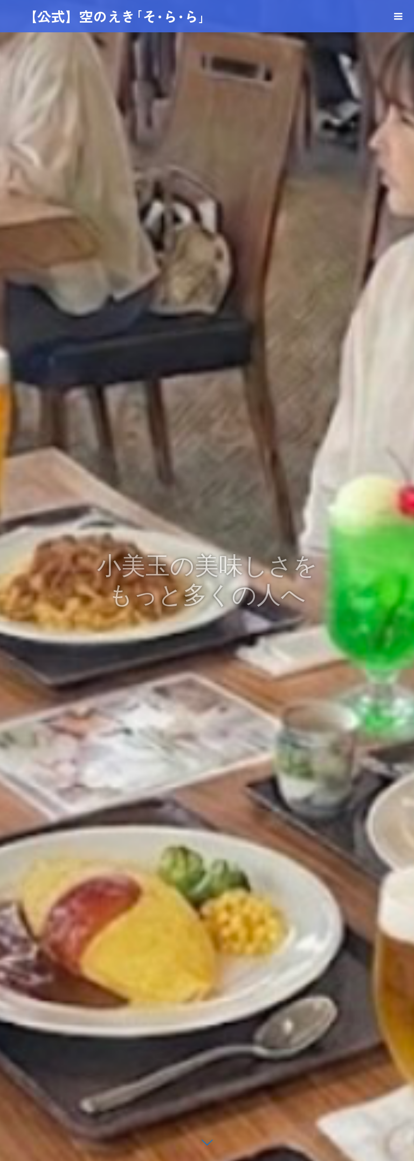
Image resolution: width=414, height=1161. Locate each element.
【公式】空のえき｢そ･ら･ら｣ (114, 16)
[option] (207, 580)
